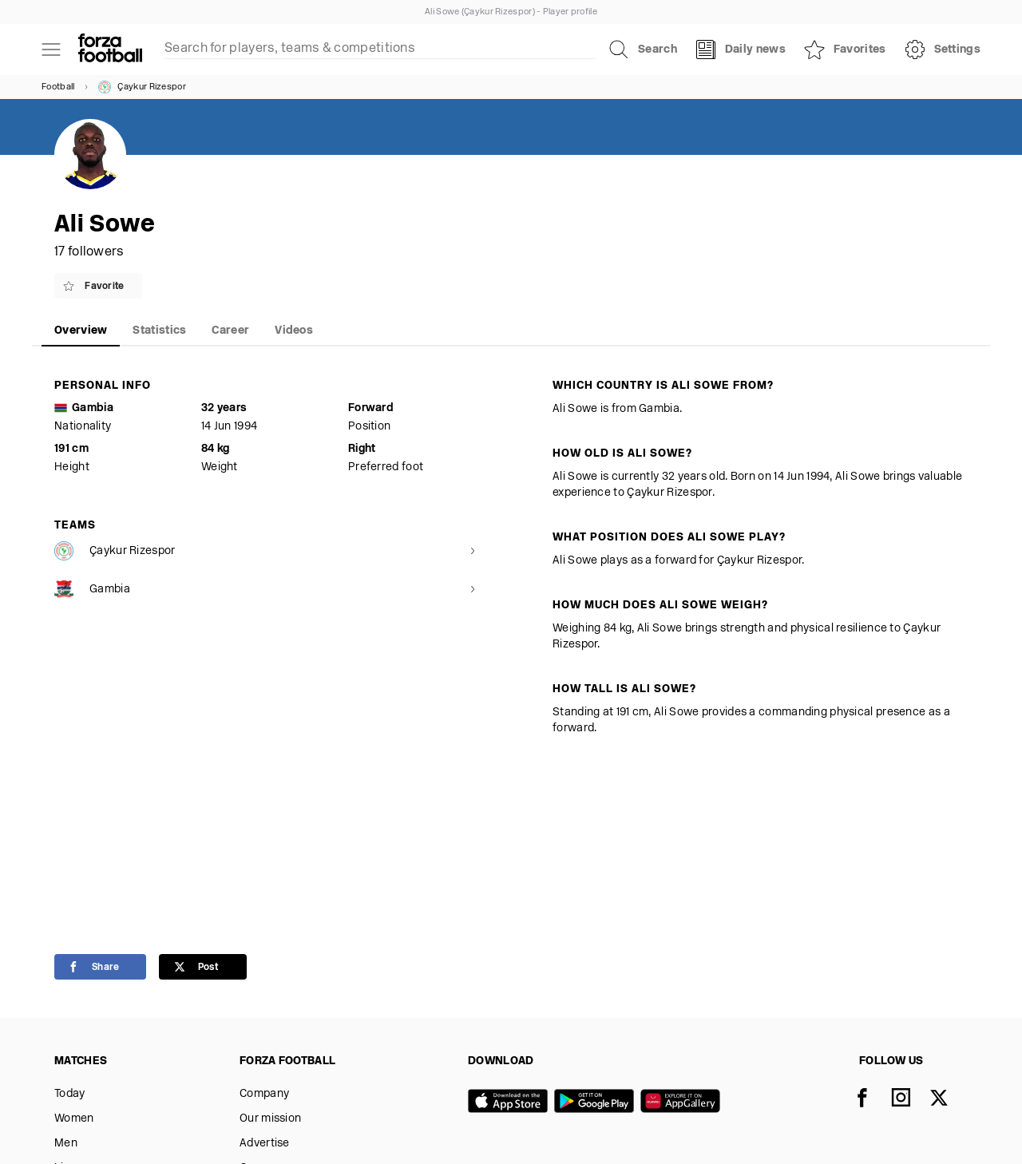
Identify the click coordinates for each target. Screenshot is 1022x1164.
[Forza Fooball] (110, 49)
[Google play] (597, 1102)
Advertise (265, 1144)
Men (65, 1144)
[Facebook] (872, 1099)
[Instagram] (910, 1099)
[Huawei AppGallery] (683, 1102)
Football (58, 87)
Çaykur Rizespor (142, 87)
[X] (948, 1099)
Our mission (270, 1119)
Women (74, 1119)
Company (264, 1094)
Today (69, 1094)
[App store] (511, 1102)
